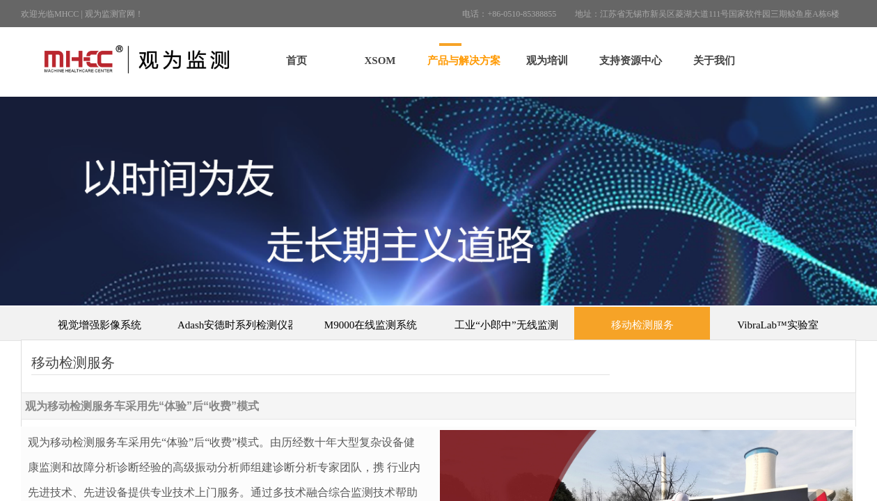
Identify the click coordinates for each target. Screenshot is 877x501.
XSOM (380, 60)
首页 (296, 60)
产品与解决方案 (463, 60)
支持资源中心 (630, 60)
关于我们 (714, 60)
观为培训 (547, 60)
